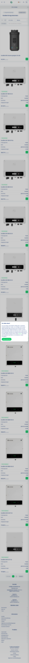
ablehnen (20, 333)
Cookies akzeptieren (7, 339)
